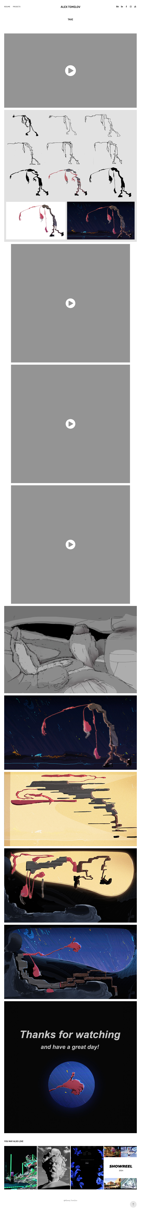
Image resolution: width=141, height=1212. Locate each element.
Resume (7, 6)
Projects (16, 6)
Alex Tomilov (70, 6)
